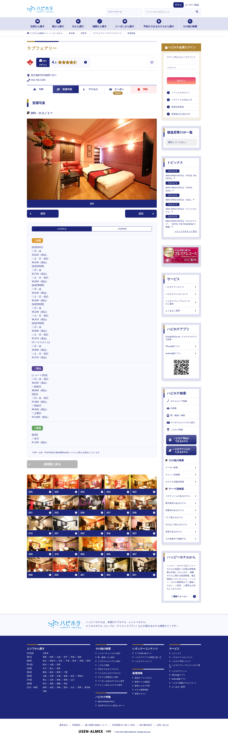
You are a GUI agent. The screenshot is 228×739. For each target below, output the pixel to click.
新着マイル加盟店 (141, 682)
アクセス (90, 89)
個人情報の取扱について (96, 725)
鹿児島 (87, 687)
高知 (65, 683)
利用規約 (76, 725)
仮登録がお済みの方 (180, 114)
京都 (58, 676)
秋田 (52, 657)
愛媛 (58, 683)
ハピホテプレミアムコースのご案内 (181, 302)
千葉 (67, 661)
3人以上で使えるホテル (181, 524)
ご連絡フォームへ (179, 596)
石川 (45, 668)
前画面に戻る (44, 464)
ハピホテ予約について (180, 661)
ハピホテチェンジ (178, 671)
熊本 (65, 687)
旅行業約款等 (145, 725)
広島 (52, 680)
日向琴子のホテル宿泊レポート (109, 705)
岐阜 (52, 672)
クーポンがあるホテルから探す (109, 681)
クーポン (116, 89)
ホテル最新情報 (140, 690)
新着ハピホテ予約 (141, 686)
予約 (143, 89)
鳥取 (58, 680)
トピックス (175, 162)
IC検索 (172, 408)
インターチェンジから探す (108, 653)
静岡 (58, 672)
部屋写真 (64, 89)
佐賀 (52, 687)
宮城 (72, 657)
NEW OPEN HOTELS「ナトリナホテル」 (181, 208)
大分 (72, 687)
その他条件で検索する (181, 539)
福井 (58, 668)
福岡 (45, 687)
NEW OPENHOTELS (104, 702)
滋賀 (65, 676)
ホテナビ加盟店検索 (181, 482)
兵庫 (52, 676)
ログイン (181, 81)
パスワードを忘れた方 (181, 100)
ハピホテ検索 (176, 393)
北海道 (45, 653)
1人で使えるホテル (181, 517)
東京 (45, 661)
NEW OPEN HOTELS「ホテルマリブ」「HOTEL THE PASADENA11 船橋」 (181, 221)
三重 (65, 672)
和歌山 (80, 676)
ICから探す (78, 23)
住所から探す (37, 23)
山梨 (52, 664)
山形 (58, 657)
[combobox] (168, 11)
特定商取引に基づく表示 (123, 725)
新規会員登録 (177, 107)
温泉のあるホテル (181, 531)
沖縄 (45, 691)
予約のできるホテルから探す (158, 23)
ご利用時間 (122, 229)
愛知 (45, 672)
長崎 (58, 687)
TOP (38, 89)
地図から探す (99, 23)
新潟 (45, 664)
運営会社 (63, 725)
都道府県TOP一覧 (180, 132)
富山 (52, 668)
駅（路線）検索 (176, 415)
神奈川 (52, 661)
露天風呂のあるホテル (181, 503)
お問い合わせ (162, 725)
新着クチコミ (139, 694)
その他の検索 (190, 23)
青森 (45, 657)
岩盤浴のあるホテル (181, 510)
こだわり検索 (175, 429)
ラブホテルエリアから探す (181, 422)
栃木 (74, 661)
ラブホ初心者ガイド (142, 653)
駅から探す (58, 23)
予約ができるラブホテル (107, 669)
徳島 (52, 683)
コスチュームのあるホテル (181, 496)
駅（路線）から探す (105, 657)
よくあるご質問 (181, 310)
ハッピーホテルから (181, 557)
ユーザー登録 (192, 4)
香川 (45, 683)
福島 (79, 657)
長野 (58, 664)
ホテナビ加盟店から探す (107, 677)
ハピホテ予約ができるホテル (179, 440)
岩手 (65, 657)
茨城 (81, 661)
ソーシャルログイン (180, 92)
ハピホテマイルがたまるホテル (179, 450)
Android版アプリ (181, 353)
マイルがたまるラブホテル (108, 673)
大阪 (45, 676)
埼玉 (60, 661)
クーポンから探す (124, 23)
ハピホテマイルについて (181, 294)
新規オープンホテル (142, 678)
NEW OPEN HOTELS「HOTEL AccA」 (179, 187)
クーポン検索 (181, 467)
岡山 (45, 680)
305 (37, 213)
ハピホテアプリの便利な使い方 (146, 657)
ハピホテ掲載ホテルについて (182, 683)
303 (146, 213)
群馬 (88, 661)
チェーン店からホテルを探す (109, 685)
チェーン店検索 (181, 474)
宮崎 (79, 687)
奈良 (72, 676)
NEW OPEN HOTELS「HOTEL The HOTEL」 (181, 174)
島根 (65, 680)
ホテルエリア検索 (177, 401)
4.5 (54, 62)
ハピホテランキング (181, 287)
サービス (173, 279)
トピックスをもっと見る (185, 231)
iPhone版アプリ (181, 346)
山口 (72, 680)
